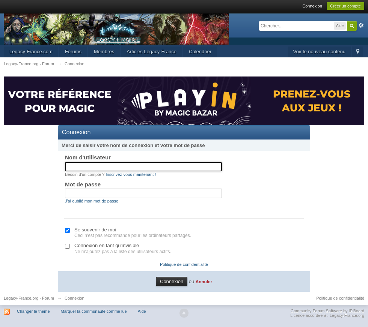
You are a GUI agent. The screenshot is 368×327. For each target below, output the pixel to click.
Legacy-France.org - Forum (29, 298)
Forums (73, 51)
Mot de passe (83, 184)
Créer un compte (345, 6)
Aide (142, 311)
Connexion (312, 6)
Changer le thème (33, 311)
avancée (361, 25)
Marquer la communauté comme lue (94, 311)
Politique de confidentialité (184, 264)
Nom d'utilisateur (88, 157)
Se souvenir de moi (95, 229)
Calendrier (200, 51)
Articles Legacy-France (151, 51)
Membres (104, 51)
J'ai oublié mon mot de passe (91, 201)
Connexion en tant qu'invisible (106, 245)
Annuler (204, 281)
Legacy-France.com (31, 51)
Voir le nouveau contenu (319, 51)
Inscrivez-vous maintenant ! (131, 174)
